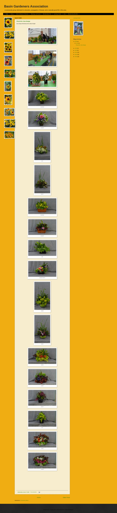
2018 (76, 41)
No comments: (34, 492)
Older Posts (66, 497)
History (12, 14)
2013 (76, 54)
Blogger (71, 509)
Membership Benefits (73, 14)
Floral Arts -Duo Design (23, 21)
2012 (76, 56)
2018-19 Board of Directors (22, 14)
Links (64, 14)
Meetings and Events (36, 14)
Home (7, 14)
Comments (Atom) (24, 500)
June (77, 43)
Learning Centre (57, 14)
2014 (76, 52)
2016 (76, 48)
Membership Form (47, 14)
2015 (76, 50)
